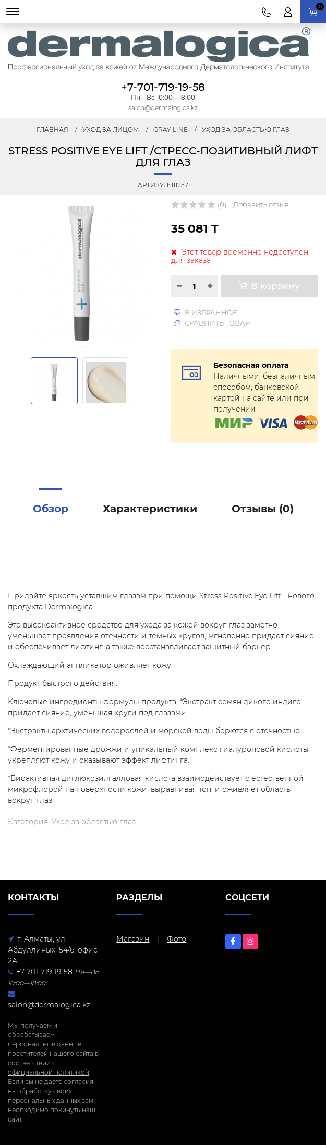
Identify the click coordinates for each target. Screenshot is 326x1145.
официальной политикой (48, 1072)
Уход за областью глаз (245, 130)
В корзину (269, 286)
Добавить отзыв (261, 204)
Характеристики (150, 508)
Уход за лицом (110, 130)
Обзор (50, 508)
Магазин (132, 939)
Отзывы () (263, 508)
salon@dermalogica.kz (163, 108)
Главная (52, 130)
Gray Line (170, 130)
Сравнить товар (212, 323)
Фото (176, 939)
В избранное (205, 312)
